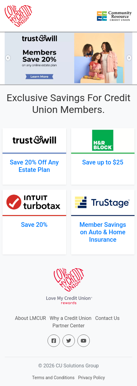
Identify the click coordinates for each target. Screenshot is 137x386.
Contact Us (107, 318)
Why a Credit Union (71, 318)
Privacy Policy (91, 377)
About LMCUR (30, 318)
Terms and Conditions (53, 377)
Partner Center (68, 326)
